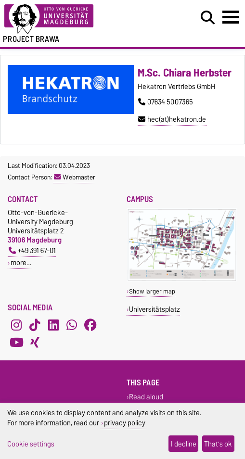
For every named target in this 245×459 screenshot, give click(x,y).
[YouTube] (16, 342)
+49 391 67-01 (32, 250)
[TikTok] (34, 324)
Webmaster (74, 177)
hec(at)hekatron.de (172, 119)
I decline (183, 444)
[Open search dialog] (208, 17)
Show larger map (152, 291)
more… (21, 262)
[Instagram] (16, 324)
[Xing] (34, 342)
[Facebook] (90, 324)
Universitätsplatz (154, 309)
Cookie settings (30, 444)
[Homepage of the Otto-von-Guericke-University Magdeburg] (75, 19)
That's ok (218, 444)
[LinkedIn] (53, 324)
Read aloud (146, 396)
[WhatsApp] (71, 324)
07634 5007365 (165, 102)
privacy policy (124, 423)
